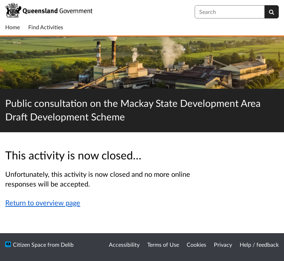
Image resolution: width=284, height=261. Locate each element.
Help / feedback (259, 244)
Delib (67, 244)
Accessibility (124, 244)
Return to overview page (42, 202)
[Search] (271, 11)
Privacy (223, 244)
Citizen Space (29, 244)
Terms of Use (163, 244)
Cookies (196, 244)
